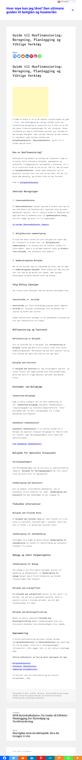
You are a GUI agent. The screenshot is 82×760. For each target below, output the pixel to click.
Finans (42, 693)
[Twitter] (19, 56)
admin (34, 693)
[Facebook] (15, 56)
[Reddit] (23, 56)
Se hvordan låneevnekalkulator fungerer (31, 224)
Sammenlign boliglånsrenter (25, 669)
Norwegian (63, 1)
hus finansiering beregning (52, 696)
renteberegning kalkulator (34, 698)
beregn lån (23, 696)
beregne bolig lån (34, 696)
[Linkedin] (27, 56)
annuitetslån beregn (55, 693)
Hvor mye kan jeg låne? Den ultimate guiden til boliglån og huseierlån (35, 10)
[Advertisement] (30, 102)
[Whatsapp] (40, 56)
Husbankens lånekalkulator (25, 666)
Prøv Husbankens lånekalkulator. (27, 444)
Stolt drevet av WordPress (22, 751)
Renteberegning (18, 698)
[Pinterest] (31, 56)
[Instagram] (35, 56)
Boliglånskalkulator (22, 663)
